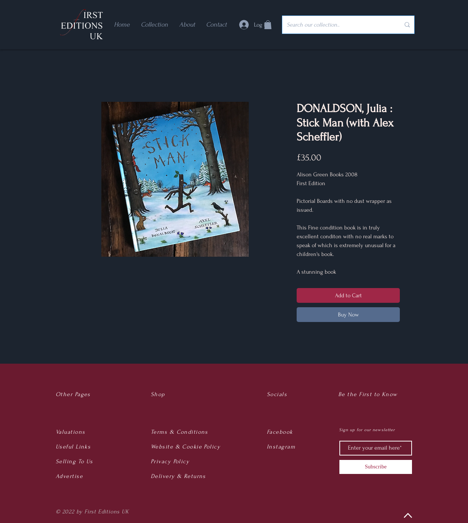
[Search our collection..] (338, 25)
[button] (268, 24)
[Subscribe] (375, 467)
